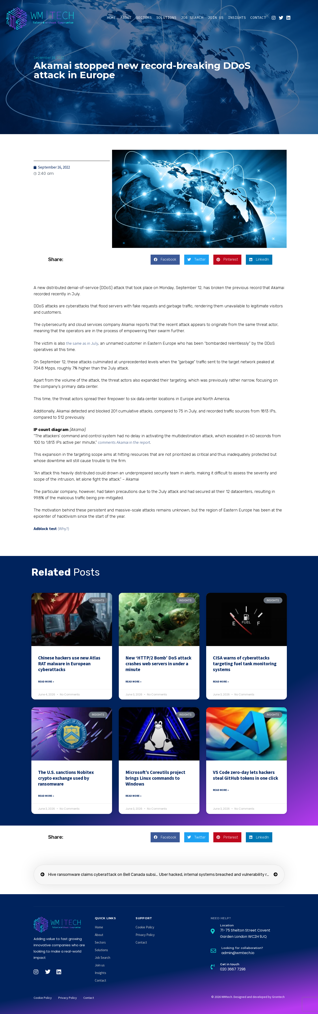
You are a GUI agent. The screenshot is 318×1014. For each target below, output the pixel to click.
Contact (258, 17)
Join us (215, 17)
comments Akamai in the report (124, 442)
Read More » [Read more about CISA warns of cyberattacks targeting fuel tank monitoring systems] (221, 681)
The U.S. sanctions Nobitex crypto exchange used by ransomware (66, 778)
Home (111, 17)
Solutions (166, 17)
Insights (237, 17)
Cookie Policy (145, 927)
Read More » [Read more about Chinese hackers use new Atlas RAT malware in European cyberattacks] (46, 681)
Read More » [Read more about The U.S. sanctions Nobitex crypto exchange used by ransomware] (46, 795)
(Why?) (63, 528)
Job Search (192, 17)
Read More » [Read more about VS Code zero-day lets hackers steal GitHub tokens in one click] (221, 790)
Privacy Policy (145, 935)
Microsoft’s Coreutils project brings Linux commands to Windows (155, 778)
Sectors (144, 17)
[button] (165, 260)
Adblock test (45, 528)
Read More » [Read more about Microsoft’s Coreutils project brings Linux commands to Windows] (133, 795)
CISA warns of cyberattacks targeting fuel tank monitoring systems (245, 664)
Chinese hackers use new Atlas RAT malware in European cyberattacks (69, 664)
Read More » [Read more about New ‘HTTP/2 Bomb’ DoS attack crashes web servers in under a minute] (133, 681)
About (126, 17)
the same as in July (82, 343)
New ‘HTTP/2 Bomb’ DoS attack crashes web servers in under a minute (158, 664)
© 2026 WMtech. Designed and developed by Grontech (248, 997)
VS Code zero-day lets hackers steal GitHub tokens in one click (245, 775)
